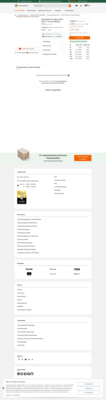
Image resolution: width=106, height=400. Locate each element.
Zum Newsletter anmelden (82, 158)
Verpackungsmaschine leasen (26, 246)
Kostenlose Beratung (60, 187)
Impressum (9, 395)
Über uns (19, 290)
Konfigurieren (88, 388)
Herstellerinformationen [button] (50, 54)
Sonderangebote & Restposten (26, 325)
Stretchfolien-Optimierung (24, 243)
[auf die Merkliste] (21, 53)
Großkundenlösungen (23, 229)
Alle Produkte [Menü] (20, 10)
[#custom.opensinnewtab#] (77, 1)
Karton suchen (31, 10)
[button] (81, 6)
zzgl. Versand (73, 26)
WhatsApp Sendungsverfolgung (26, 249)
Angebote (58, 10)
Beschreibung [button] (47, 46)
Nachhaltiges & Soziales (24, 310)
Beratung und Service (44, 10)
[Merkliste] (76, 6)
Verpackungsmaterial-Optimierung (27, 226)
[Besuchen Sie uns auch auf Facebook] (19, 359)
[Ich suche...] (51, 5)
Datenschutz (16, 395)
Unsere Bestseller (22, 328)
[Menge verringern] (70, 29)
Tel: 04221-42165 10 (26, 1)
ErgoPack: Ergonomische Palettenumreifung (30, 338)
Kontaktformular (59, 193)
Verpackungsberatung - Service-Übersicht (29, 219)
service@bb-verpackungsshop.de (29, 181)
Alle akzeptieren (88, 384)
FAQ (55, 177)
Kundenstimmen (22, 303)
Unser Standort (21, 296)
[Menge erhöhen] (77, 29)
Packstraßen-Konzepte (23, 233)
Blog (55, 183)
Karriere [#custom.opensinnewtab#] (19, 300)
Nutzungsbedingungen (61, 81)
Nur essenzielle (89, 392)
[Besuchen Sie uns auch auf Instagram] (22, 359)
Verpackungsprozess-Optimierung (27, 223)
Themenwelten (69, 10)
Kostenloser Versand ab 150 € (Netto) (28, 253)
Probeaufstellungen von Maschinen (27, 236)
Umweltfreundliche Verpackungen (27, 335)
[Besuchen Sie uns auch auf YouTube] (25, 359)
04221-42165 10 (24, 177)
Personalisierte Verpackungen (26, 332)
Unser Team (20, 293)
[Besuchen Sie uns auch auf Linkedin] (29, 359)
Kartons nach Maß (22, 239)
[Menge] (73, 29)
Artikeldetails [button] (46, 41)
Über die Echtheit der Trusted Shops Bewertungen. (53, 83)
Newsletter (20, 306)
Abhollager (57, 190)
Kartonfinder (20, 345)
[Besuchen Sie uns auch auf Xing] (32, 359)
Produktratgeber (22, 342)
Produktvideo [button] (47, 50)
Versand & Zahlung (60, 180)
